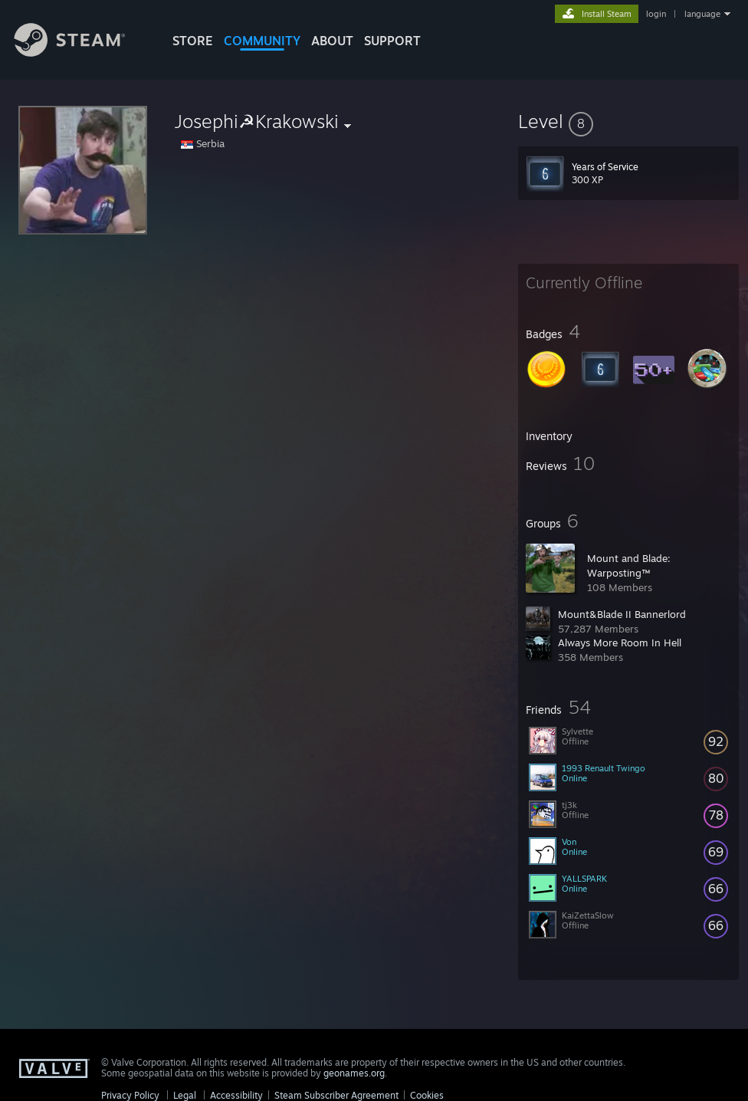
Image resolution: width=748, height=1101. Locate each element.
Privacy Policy (130, 1095)
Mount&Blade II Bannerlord (622, 614)
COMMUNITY (262, 40)
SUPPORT (392, 40)
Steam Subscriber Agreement (336, 1095)
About (332, 40)
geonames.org (354, 1073)
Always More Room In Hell (619, 642)
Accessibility (236, 1095)
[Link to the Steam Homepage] (81, 52)
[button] (628, 121)
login (656, 13)
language (702, 13)
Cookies (427, 1095)
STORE (192, 40)
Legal (184, 1095)
